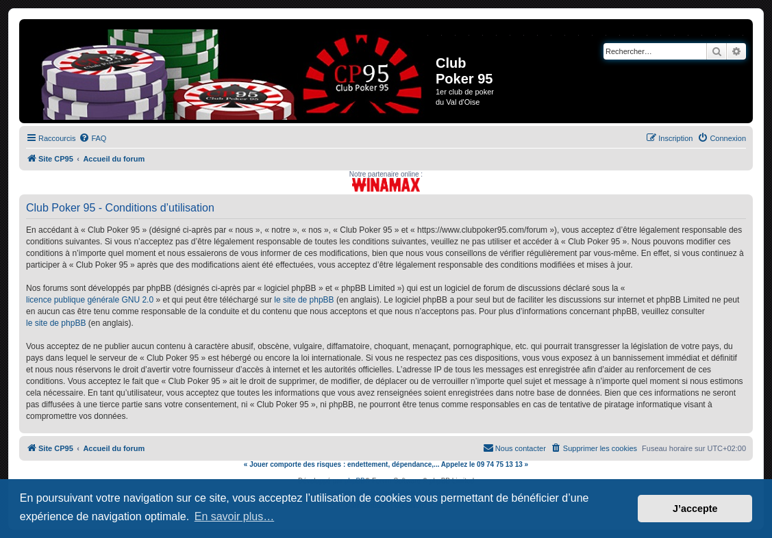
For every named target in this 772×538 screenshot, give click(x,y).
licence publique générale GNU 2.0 (89, 300)
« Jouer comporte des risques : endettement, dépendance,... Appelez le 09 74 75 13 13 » (386, 464)
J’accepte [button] (695, 508)
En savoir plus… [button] (235, 516)
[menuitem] (92, 138)
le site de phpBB (304, 300)
